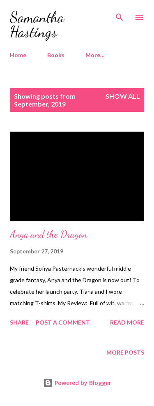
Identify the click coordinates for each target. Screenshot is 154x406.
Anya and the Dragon (48, 234)
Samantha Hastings (37, 24)
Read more (127, 322)
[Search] (119, 15)
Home (18, 54)
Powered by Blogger (77, 383)
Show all (123, 96)
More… (95, 54)
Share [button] (19, 322)
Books (55, 54)
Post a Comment (63, 322)
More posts (125, 352)
